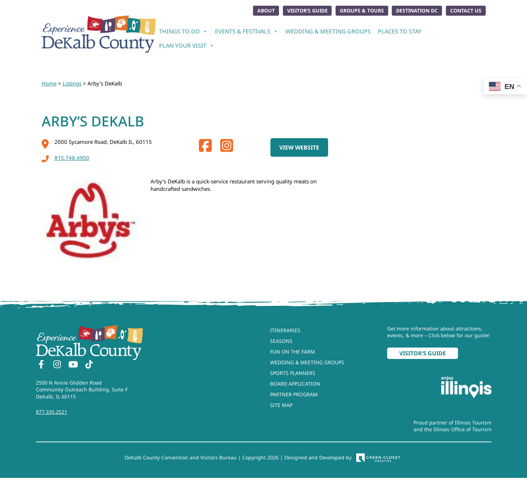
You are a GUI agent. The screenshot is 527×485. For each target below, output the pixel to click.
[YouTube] (73, 365)
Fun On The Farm (292, 351)
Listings (72, 83)
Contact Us (465, 10)
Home (49, 83)
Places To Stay (399, 31)
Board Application (295, 383)
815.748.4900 (65, 157)
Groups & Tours (361, 10)
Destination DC (417, 10)
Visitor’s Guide (306, 10)
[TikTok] (89, 365)
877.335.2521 (51, 411)
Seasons (281, 340)
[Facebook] (41, 365)
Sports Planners (292, 372)
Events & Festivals (246, 31)
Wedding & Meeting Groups (328, 31)
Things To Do (183, 31)
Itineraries (285, 330)
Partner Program (294, 394)
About (265, 10)
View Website (299, 147)
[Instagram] (57, 365)
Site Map (281, 404)
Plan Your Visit (186, 45)
